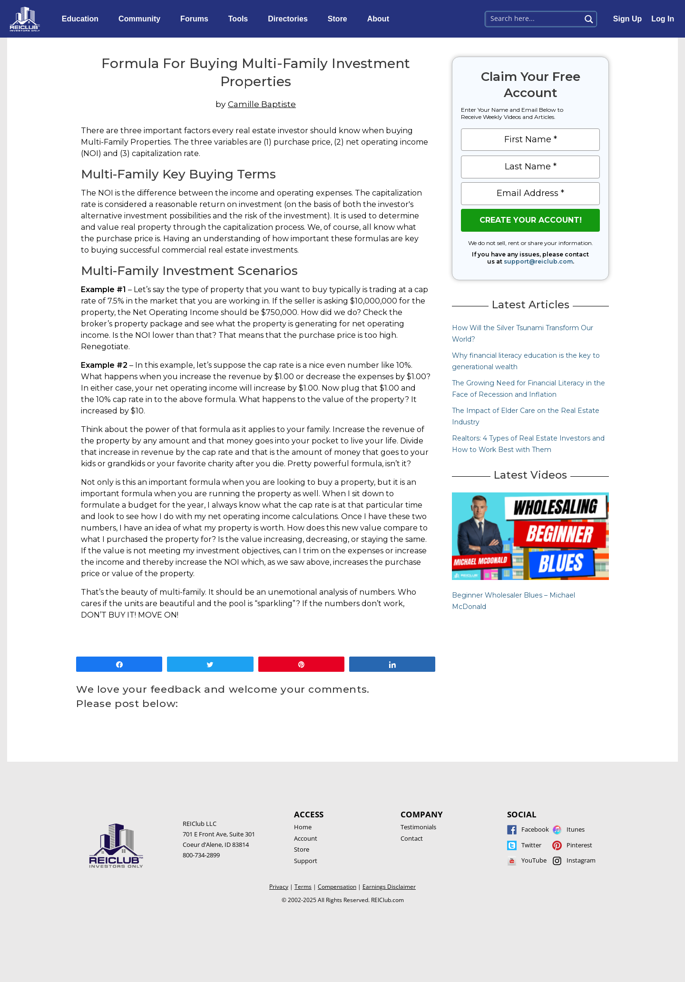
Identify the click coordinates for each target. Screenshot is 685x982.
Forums (196, 19)
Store (340, 19)
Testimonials (418, 827)
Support (305, 860)
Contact (412, 838)
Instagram (581, 860)
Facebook (535, 829)
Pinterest (579, 845)
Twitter (531, 845)
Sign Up (627, 19)
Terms (303, 887)
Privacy (278, 887)
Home (303, 827)
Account (305, 838)
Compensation (337, 887)
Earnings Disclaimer (389, 887)
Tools (240, 19)
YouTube (534, 860)
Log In (662, 19)
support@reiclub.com (538, 261)
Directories (290, 19)
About (380, 19)
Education (82, 19)
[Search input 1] (533, 18)
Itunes (576, 829)
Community (141, 19)
